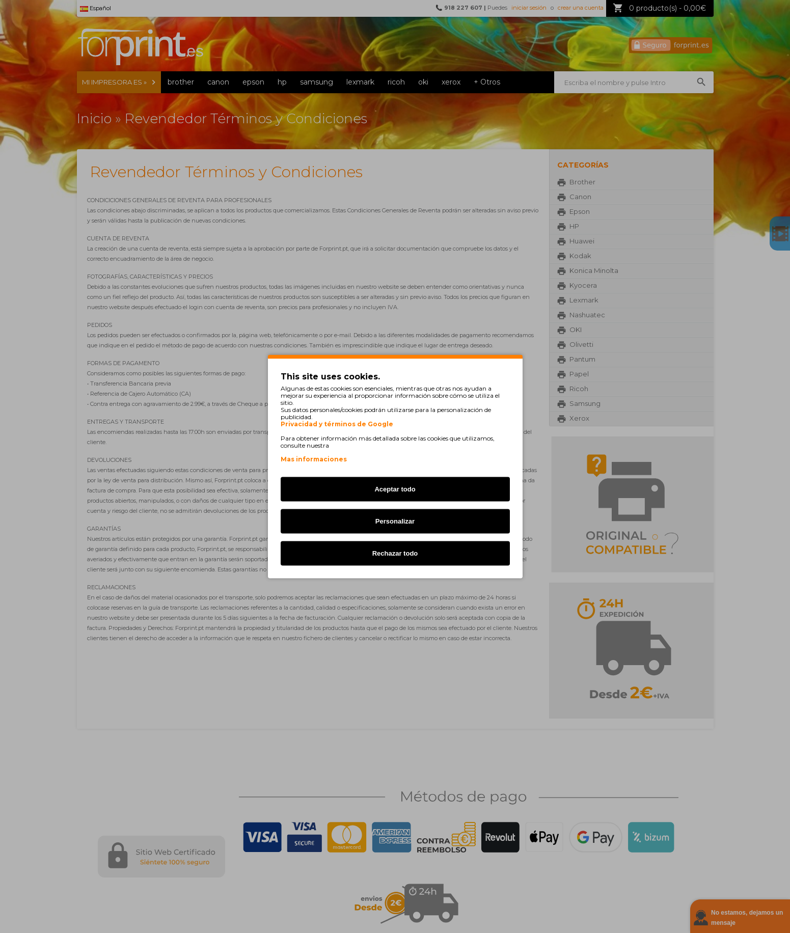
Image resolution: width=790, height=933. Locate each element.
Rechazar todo (395, 553)
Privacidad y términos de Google (337, 424)
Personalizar (395, 521)
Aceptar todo (394, 489)
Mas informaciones (314, 459)
